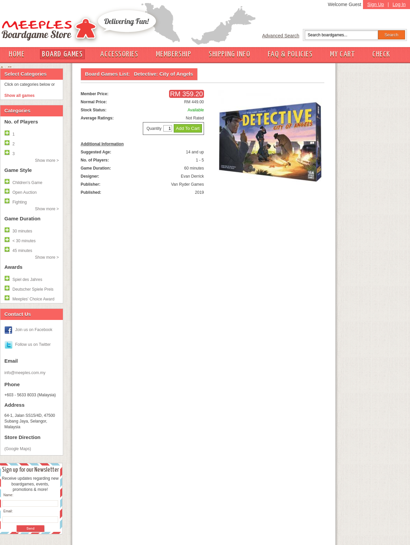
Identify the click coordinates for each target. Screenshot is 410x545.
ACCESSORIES (119, 54)
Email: (8, 511)
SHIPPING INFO (229, 54)
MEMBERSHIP (174, 54)
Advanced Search (280, 35)
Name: (8, 495)
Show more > (47, 160)
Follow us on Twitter (33, 344)
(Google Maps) (17, 448)
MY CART (342, 54)
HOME (17, 54)
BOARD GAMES (62, 54)
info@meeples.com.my (24, 372)
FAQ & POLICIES (290, 54)
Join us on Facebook (33, 330)
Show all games (19, 95)
